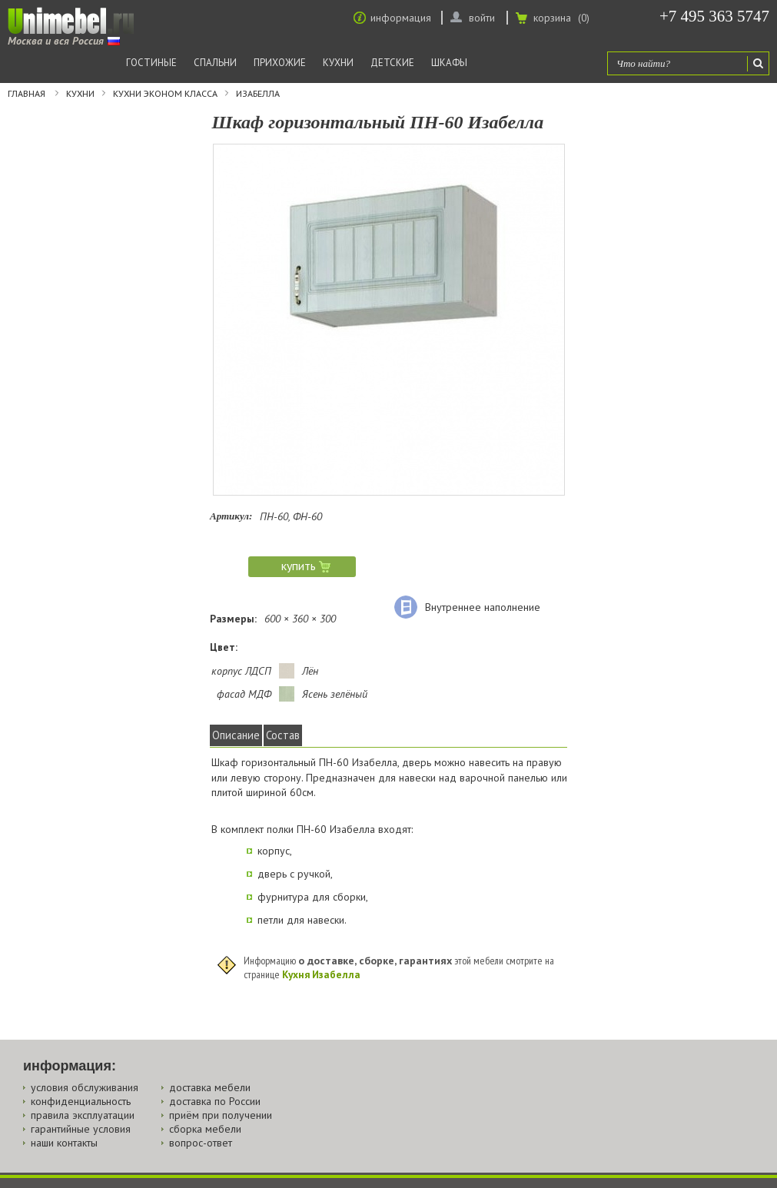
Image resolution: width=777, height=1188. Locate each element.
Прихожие (280, 62)
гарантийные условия (81, 1129)
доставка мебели (210, 1087)
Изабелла (258, 93)
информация (400, 18)
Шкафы (449, 62)
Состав (283, 735)
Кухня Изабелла (321, 974)
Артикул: (231, 516)
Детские (392, 62)
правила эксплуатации (82, 1115)
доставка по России (215, 1101)
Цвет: (223, 647)
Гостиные (151, 62)
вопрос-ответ (200, 1143)
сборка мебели (205, 1129)
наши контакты (64, 1143)
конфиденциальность (81, 1101)
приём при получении (220, 1115)
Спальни (215, 62)
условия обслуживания (84, 1087)
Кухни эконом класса (165, 93)
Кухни (338, 62)
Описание (236, 735)
